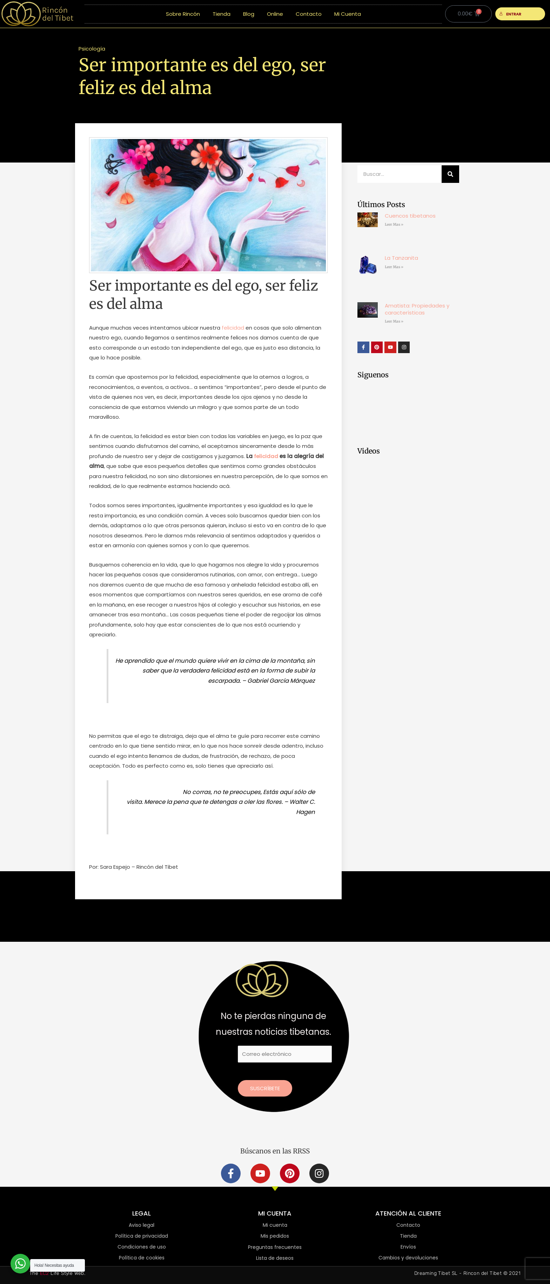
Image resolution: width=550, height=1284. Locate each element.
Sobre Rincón (183, 14)
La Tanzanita (401, 258)
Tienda (221, 14)
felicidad (233, 327)
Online (275, 14)
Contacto (309, 14)
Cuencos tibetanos (410, 215)
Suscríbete (265, 1088)
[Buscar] (450, 174)
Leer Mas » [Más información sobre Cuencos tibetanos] (394, 224)
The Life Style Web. (57, 1273)
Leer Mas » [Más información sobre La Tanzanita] (394, 267)
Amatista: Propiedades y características (417, 309)
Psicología (92, 48)
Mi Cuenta (347, 14)
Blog (248, 14)
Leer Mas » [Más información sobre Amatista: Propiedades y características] (394, 321)
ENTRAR (510, 14)
